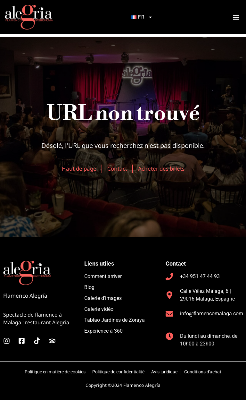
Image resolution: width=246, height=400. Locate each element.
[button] (236, 18)
